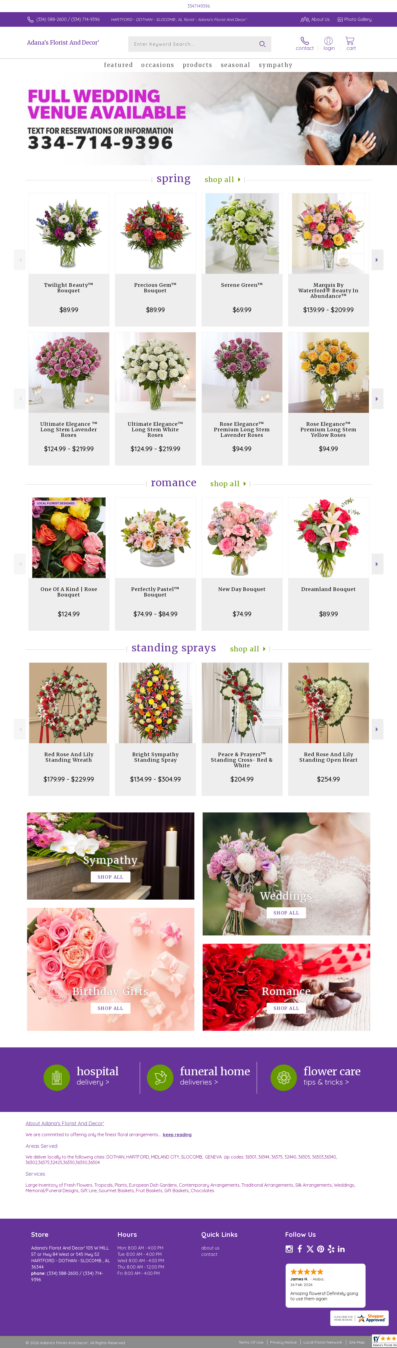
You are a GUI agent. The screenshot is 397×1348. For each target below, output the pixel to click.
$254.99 (328, 779)
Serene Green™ (242, 285)
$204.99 (242, 779)
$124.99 (69, 614)
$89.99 (69, 310)
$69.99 (242, 310)
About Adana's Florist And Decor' (65, 1123)
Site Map (357, 1342)
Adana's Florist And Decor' (63, 42)
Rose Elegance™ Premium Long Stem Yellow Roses (328, 429)
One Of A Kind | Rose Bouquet (69, 592)
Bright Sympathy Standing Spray (155, 757)
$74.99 (242, 614)
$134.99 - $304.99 (155, 779)
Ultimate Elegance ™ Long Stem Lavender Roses (69, 429)
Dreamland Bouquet (328, 589)
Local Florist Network (323, 1342)
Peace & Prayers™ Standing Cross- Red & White (242, 760)
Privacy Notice (283, 1342)
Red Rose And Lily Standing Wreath (68, 757)
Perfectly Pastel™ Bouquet (155, 592)
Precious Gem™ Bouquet (155, 288)
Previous (20, 260)
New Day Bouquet (242, 589)
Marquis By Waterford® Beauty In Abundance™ (328, 290)
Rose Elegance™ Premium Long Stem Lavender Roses (242, 429)
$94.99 (241, 449)
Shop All (220, 179)
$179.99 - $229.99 (69, 779)
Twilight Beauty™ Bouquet (68, 288)
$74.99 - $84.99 (155, 614)
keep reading (177, 1134)
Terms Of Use (250, 1342)
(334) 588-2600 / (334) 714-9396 (68, 19)
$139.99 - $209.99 (328, 310)
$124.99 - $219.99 (69, 449)
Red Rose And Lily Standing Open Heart (328, 757)
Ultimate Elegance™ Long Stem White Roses (155, 429)
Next (377, 260)
